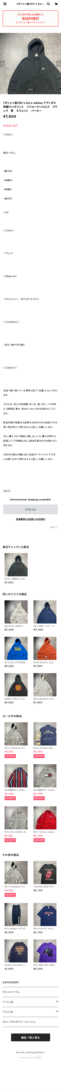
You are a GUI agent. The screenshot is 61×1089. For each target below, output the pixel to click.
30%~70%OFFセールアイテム (19, 1021)
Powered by (30, 1057)
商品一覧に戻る (30, 1037)
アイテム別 (8, 1002)
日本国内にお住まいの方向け (30, 519)
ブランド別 (8, 1011)
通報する (54, 527)
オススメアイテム (11, 992)
